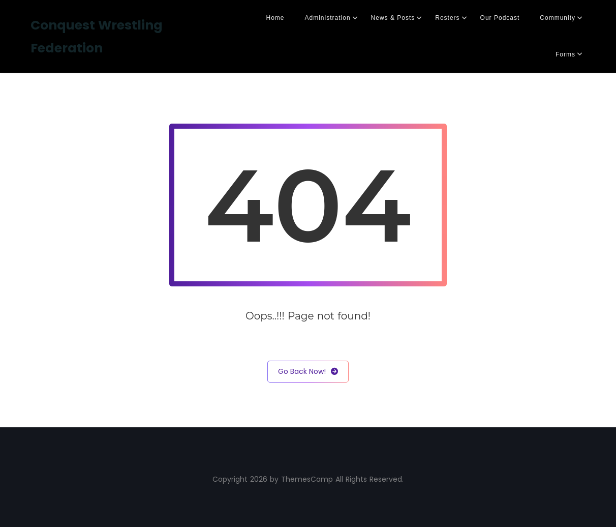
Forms (565, 54)
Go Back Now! (308, 371)
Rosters (447, 17)
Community (557, 17)
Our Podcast (500, 17)
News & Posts (393, 17)
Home (275, 17)
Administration (328, 17)
